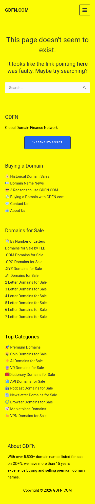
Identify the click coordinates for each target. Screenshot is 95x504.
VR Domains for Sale (24, 367)
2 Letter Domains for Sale (26, 282)
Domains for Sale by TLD (25, 248)
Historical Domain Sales (27, 176)
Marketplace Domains (25, 409)
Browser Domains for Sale (29, 402)
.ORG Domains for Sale (24, 262)
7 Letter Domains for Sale (26, 316)
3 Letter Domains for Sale (26, 289)
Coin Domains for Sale (26, 354)
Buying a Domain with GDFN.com (34, 197)
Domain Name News (24, 183)
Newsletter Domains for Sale (31, 395)
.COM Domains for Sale (24, 255)
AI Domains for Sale (24, 361)
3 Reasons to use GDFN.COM (31, 190)
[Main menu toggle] (84, 10)
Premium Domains (23, 347)
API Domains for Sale (25, 381)
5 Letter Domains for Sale (26, 303)
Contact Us (16, 203)
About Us (15, 210)
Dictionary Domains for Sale (30, 374)
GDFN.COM (17, 10)
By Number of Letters (25, 241)
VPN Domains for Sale (26, 416)
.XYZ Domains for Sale (23, 268)
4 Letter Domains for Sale (26, 296)
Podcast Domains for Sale (29, 388)
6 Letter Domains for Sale (26, 309)
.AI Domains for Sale (22, 275)
